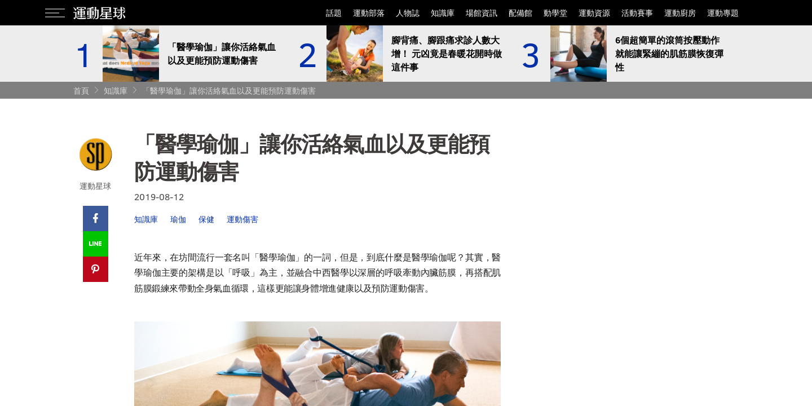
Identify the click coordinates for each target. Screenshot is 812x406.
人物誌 (408, 12)
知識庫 (442, 12)
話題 (334, 12)
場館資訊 (481, 12)
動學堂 (555, 12)
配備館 (520, 12)
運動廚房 (680, 12)
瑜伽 (178, 219)
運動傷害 (242, 219)
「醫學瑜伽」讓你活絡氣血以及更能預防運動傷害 (229, 90)
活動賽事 (637, 12)
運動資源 (594, 12)
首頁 (81, 90)
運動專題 (723, 12)
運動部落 (369, 12)
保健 (206, 219)
